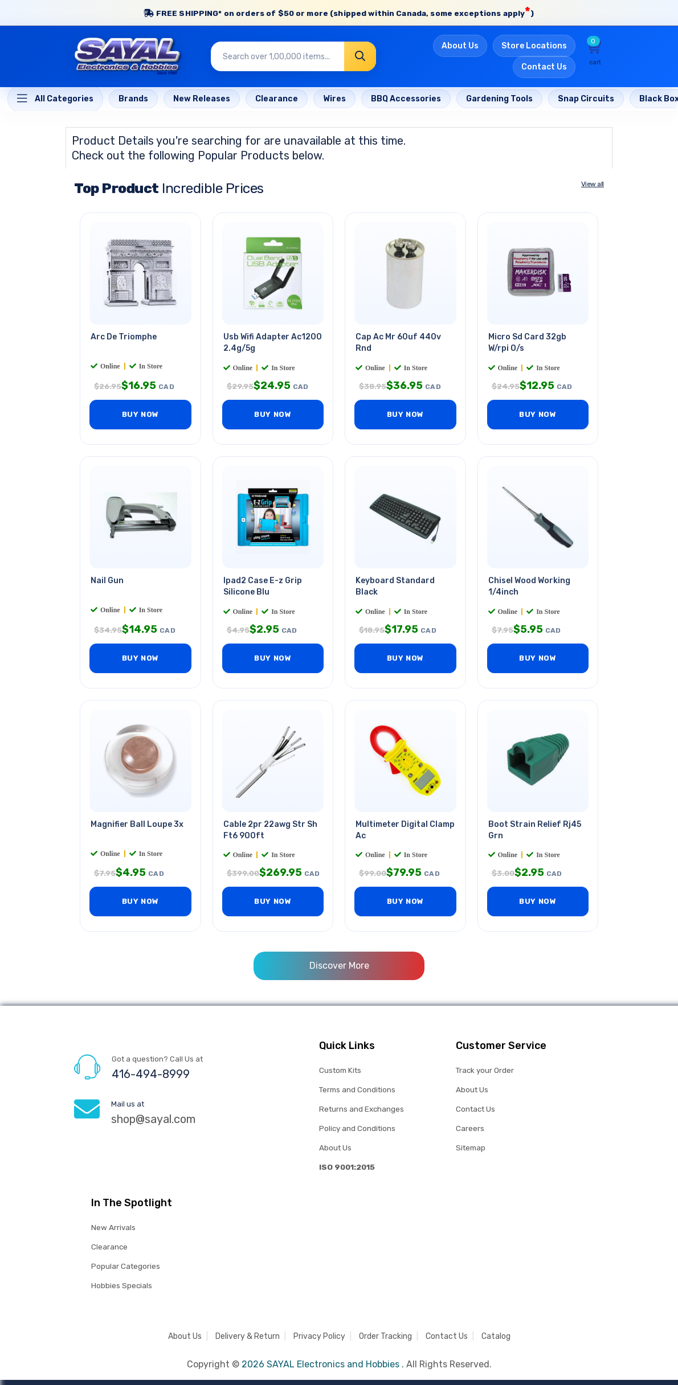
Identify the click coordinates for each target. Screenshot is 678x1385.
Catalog (495, 1341)
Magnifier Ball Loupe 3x (137, 824)
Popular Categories (125, 1270)
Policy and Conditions (357, 1130)
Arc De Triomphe (124, 339)
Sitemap (470, 1150)
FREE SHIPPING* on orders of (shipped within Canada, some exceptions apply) (338, 13)
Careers (470, 1130)
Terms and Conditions (357, 1090)
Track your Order (485, 1070)
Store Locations (534, 49)
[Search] (360, 60)
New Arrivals (113, 1230)
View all (592, 186)
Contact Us (544, 70)
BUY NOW (140, 416)
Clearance (109, 1250)
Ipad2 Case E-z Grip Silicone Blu (262, 587)
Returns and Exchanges (361, 1110)
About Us (460, 49)
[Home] (55, 102)
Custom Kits (340, 1070)
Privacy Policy (319, 1341)
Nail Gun (107, 582)
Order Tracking (385, 1341)
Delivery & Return (247, 1341)
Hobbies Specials (121, 1290)
